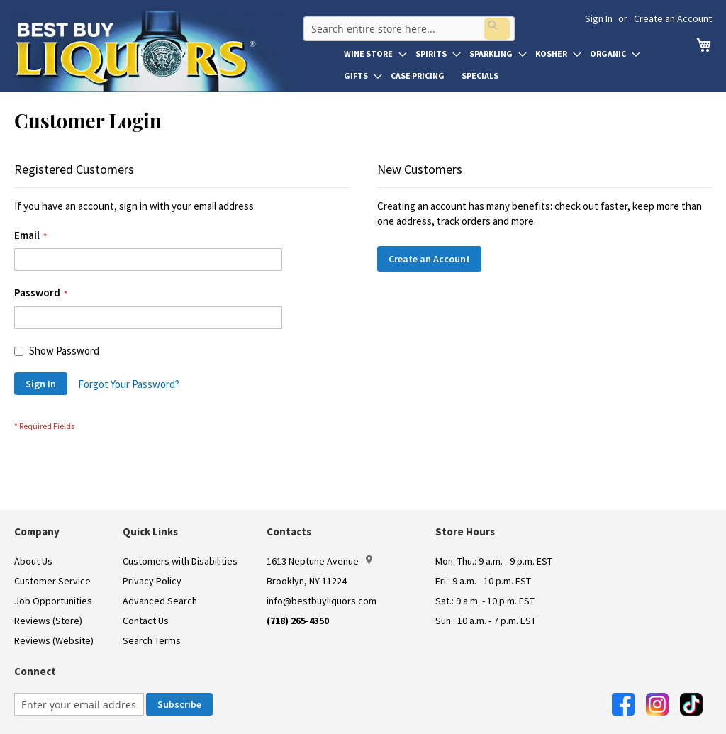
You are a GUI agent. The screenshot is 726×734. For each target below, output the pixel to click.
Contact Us (146, 620)
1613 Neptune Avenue (319, 561)
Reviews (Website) (54, 640)
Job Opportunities (53, 600)
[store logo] (157, 51)
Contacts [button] (289, 531)
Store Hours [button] (465, 531)
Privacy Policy (152, 580)
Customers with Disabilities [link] (180, 561)
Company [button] (37, 531)
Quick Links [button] (150, 531)
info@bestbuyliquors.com (321, 600)
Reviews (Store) (48, 620)
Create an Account (673, 18)
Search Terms (152, 640)
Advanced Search (160, 600)
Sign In (599, 18)
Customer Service (52, 580)
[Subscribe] (179, 704)
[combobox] (406, 24)
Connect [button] (35, 671)
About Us (33, 561)
